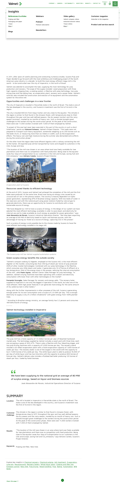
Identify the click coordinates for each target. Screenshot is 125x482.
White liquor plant (48, 429)
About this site (11, 479)
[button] (12, 15)
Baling (59, 431)
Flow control (96, 460)
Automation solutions (99, 458)
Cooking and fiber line (64, 429)
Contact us (38, 470)
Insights (37, 465)
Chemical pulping (46, 427)
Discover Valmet (40, 472)
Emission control (13, 431)
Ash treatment (60, 427)
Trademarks (36, 479)
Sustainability (39, 463)
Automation (68, 431)
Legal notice (27, 479)
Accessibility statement (48, 479)
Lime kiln (10, 429)
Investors (38, 467)
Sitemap (19, 479)
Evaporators (72, 427)
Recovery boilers (33, 429)
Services (66, 469)
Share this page (12, 445)
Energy (66, 467)
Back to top (62, 445)
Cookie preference (73, 479)
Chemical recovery (31, 427)
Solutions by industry (99, 467)
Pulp (54, 431)
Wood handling (45, 431)
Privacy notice (61, 479)
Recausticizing (20, 429)
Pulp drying (33, 431)
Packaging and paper (70, 462)
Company (38, 458)
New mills (24, 431)
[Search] (115, 3)
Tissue (66, 464)
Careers (37, 460)
